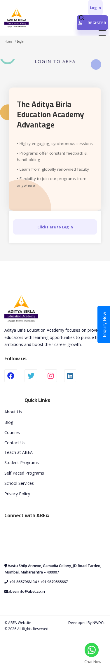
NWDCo (99, 622)
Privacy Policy (17, 493)
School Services (19, 483)
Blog (8, 422)
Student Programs (21, 462)
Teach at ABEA (18, 452)
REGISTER (92, 23)
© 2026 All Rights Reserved (26, 628)
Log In (95, 7)
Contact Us (14, 442)
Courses (12, 432)
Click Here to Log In (55, 227)
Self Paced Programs (24, 473)
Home (8, 41)
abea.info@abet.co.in (26, 591)
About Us (13, 412)
